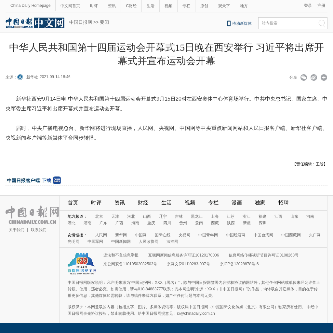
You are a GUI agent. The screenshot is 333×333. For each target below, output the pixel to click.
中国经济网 (236, 235)
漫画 (237, 202)
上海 (215, 216)
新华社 (32, 77)
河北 (131, 216)
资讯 (112, 6)
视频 (168, 6)
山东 (294, 216)
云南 (199, 223)
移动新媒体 (242, 23)
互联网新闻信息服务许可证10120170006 (183, 255)
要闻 (104, 22)
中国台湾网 (263, 235)
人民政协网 (148, 241)
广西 (119, 223)
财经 (143, 202)
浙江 (246, 216)
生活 (150, 6)
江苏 (230, 216)
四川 (167, 223)
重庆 (151, 223)
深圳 (263, 223)
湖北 (71, 223)
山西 (147, 216)
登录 (308, 5)
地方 (244, 6)
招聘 (283, 202)
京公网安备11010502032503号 (130, 264)
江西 (278, 216)
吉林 (179, 216)
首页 (73, 202)
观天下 (224, 6)
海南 (135, 223)
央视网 (184, 235)
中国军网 (95, 241)
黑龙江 (197, 216)
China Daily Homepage (30, 5)
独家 (260, 202)
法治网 (172, 241)
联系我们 (39, 230)
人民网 (101, 235)
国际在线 (162, 235)
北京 (99, 216)
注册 (321, 5)
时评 (94, 6)
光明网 (73, 241)
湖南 (87, 223)
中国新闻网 (121, 241)
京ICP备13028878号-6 (239, 264)
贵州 (183, 223)
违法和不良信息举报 (121, 255)
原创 (204, 6)
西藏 (215, 223)
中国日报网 (80, 22)
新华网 (121, 235)
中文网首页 (70, 6)
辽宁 (163, 216)
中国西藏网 (291, 235)
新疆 (247, 223)
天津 (115, 216)
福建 (262, 216)
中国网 (141, 235)
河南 (310, 216)
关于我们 (16, 230)
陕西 (231, 223)
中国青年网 (208, 235)
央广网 (315, 235)
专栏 (186, 6)
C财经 (131, 6)
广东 (103, 223)
